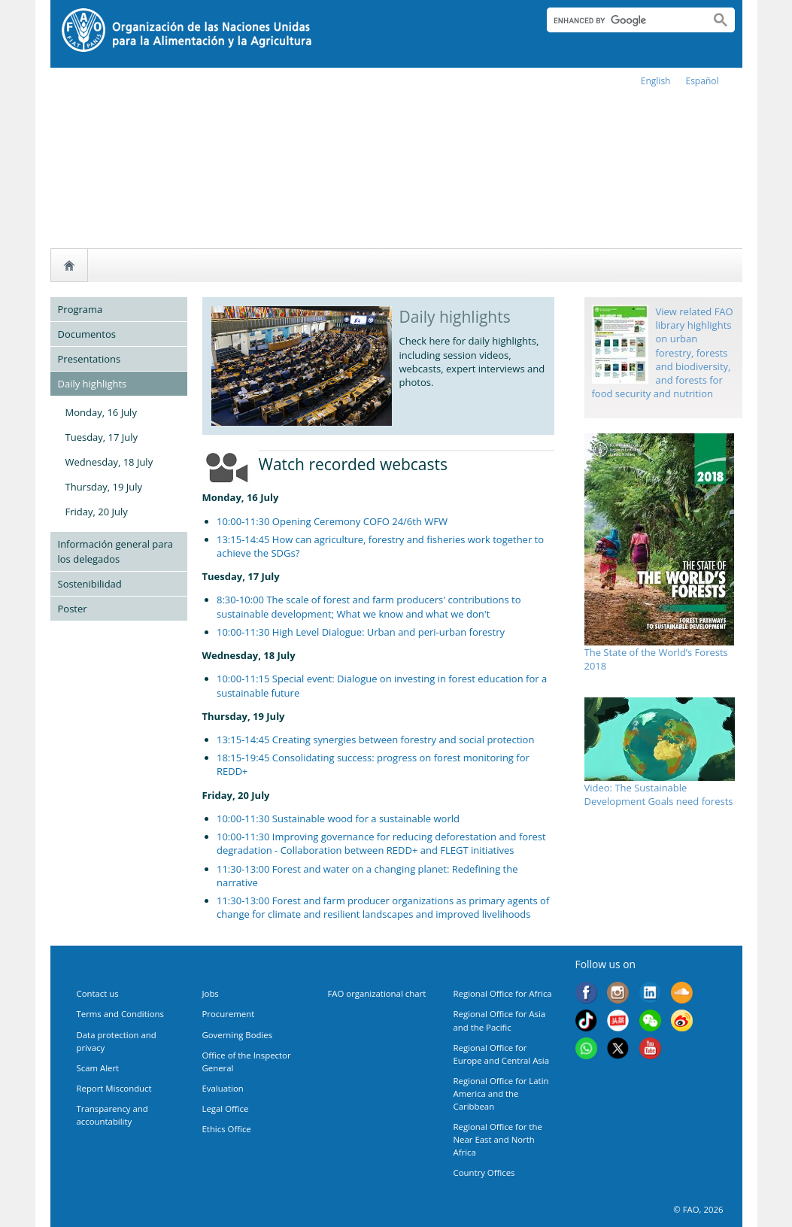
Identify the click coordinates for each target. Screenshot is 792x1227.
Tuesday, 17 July (101, 437)
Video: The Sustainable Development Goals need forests (658, 794)
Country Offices (484, 1172)
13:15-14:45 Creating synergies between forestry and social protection (375, 739)
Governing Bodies (237, 1034)
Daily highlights (92, 383)
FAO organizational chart (377, 993)
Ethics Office (226, 1128)
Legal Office (225, 1108)
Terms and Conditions (120, 1013)
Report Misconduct (114, 1088)
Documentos (87, 334)
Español (701, 80)
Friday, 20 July (96, 511)
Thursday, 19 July (104, 487)
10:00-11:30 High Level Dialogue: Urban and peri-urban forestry (361, 632)
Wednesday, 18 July (109, 462)
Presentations (89, 359)
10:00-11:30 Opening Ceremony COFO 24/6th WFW (332, 521)
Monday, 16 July (101, 412)
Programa (80, 309)
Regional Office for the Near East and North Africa (498, 1139)
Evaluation (223, 1088)
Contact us (98, 993)
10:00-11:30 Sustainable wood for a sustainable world (339, 818)
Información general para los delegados (116, 551)
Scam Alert (98, 1068)
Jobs (210, 993)
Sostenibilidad (90, 584)
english (656, 80)
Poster (72, 608)
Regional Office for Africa (503, 993)
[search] (622, 20)
